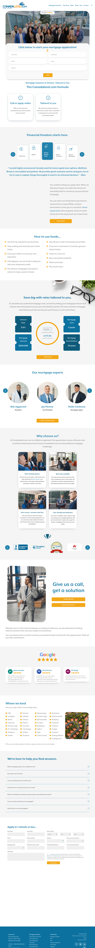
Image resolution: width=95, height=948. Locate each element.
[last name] (36, 834)
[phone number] (36, 841)
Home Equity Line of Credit (35, 936)
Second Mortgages (33, 940)
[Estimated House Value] (36, 847)
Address (49, 838)
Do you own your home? (73, 838)
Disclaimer (49, 855)
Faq (81, 5)
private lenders (36, 479)
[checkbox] (48, 854)
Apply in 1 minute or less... (22, 827)
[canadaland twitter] (81, 945)
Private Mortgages (33, 944)
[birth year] (78, 834)
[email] (16, 841)
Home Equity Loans (33, 938)
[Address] (55, 841)
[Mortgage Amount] (23, 345)
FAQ (51, 940)
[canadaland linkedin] (85, 945)
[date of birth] (52, 834)
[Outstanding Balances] (55, 847)
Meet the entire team (47, 420)
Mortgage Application (55, 942)
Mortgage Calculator (55, 936)
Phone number (31, 838)
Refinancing (32, 942)
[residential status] (75, 841)
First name (10, 831)
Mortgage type (11, 844)
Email (8, 838)
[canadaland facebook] (77, 945)
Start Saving (47, 357)
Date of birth (50, 831)
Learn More (61, 221)
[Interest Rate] (23, 326)
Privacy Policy (56, 855)
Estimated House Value (33, 844)
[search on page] (91, 5)
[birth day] (65, 834)
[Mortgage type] (16, 847)
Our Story (66, 5)
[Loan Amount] (75, 847)
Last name (30, 831)
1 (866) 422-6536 (68, 599)
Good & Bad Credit (33, 946)
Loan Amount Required (73, 844)
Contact (86, 5)
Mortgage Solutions (55, 5)
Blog (76, 5)
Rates (72, 5)
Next (47, 75)
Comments (10, 851)
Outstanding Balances (53, 844)
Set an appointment (68, 605)
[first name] (16, 834)
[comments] (26, 857)
